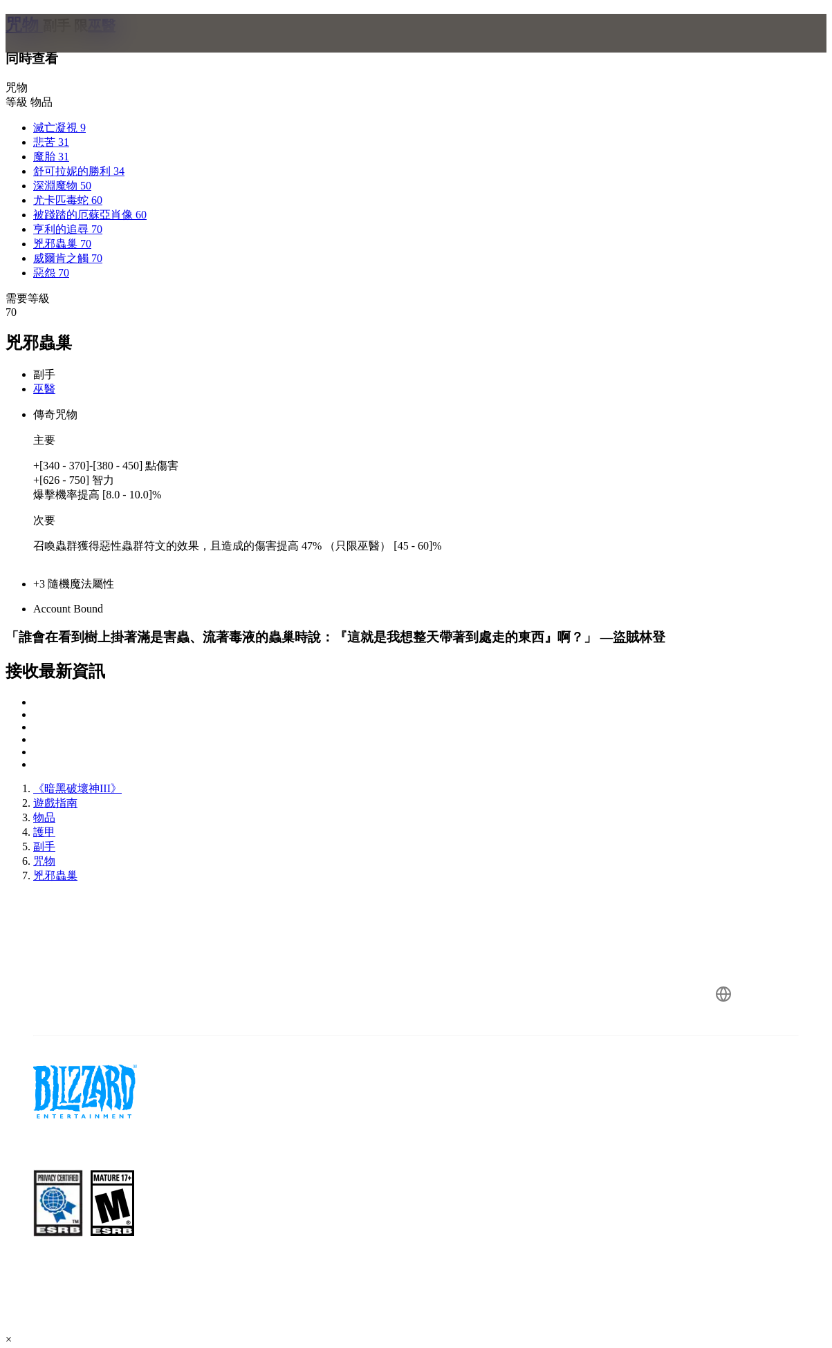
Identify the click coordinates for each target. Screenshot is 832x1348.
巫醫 (44, 389)
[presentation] (59, 50)
